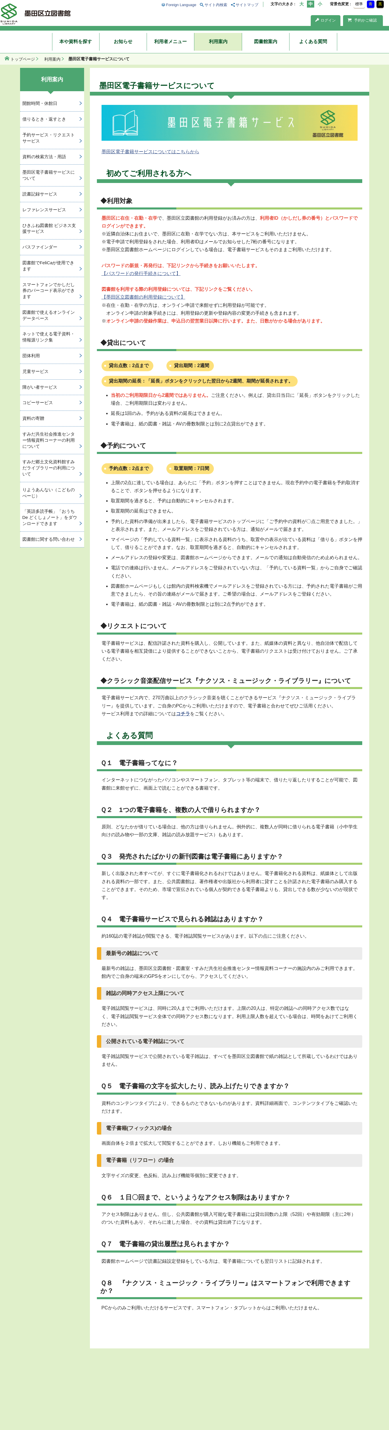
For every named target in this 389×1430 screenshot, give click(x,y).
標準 (359, 4)
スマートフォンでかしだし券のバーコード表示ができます (48, 290)
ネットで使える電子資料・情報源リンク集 (48, 336)
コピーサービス (37, 402)
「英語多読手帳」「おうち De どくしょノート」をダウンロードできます (49, 517)
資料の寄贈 (33, 418)
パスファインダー (39, 246)
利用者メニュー (170, 41)
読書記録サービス (39, 193)
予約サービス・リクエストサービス (48, 137)
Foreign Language (181, 5)
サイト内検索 (216, 5)
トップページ (22, 59)
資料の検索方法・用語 (44, 156)
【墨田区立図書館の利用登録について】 (143, 297)
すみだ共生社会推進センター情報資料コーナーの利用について (48, 440)
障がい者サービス (39, 387)
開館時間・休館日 (39, 103)
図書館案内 (265, 41)
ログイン (325, 20)
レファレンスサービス (44, 209)
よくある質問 (313, 41)
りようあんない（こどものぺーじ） (48, 492)
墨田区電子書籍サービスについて (48, 175)
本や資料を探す (75, 41)
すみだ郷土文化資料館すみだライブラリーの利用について (48, 467)
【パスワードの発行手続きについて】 (141, 273)
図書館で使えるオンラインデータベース (48, 315)
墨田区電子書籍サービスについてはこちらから (150, 151)
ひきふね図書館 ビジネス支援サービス (49, 228)
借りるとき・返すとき (44, 119)
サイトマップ (247, 5)
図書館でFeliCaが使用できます (48, 265)
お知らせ (123, 41)
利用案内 (218, 41)
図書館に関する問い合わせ (48, 539)
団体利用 (31, 355)
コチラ (183, 713)
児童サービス (35, 371)
